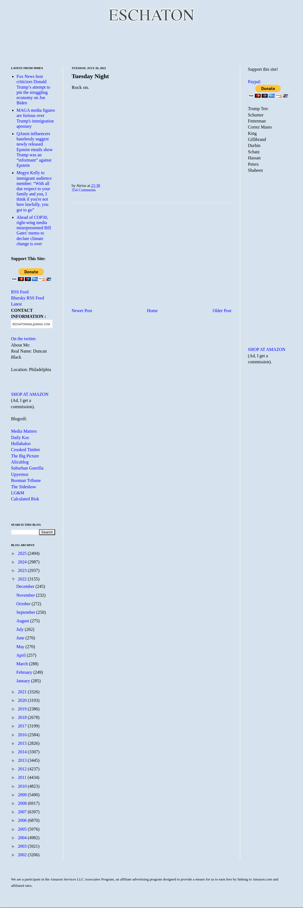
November (26, 595)
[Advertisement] (151, 44)
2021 (23, 691)
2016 (23, 734)
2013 (23, 760)
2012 (23, 769)
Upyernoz (19, 474)
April (21, 655)
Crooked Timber (25, 449)
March (22, 663)
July (20, 629)
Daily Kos (20, 437)
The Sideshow (23, 486)
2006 (23, 820)
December (26, 586)
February (24, 672)
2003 (23, 846)
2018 (23, 717)
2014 (23, 751)
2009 (23, 794)
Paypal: (254, 81)
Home (152, 310)
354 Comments (84, 190)
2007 (23, 811)
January (23, 680)
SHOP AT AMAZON (29, 394)
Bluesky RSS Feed (27, 298)
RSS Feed (20, 292)
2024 (23, 562)
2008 (23, 803)
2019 (23, 709)
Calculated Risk (25, 499)
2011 (23, 777)
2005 (23, 829)
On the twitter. (23, 338)
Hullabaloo (21, 443)
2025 (23, 553)
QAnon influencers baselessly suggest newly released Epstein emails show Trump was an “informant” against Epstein (35, 149)
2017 (23, 726)
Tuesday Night (90, 76)
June (20, 638)
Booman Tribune (26, 480)
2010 (23, 786)
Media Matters (24, 431)
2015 (23, 743)
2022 (23, 579)
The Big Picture (25, 456)
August (23, 620)
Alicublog (20, 462)
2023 (23, 570)
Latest (16, 304)
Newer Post (82, 310)
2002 (23, 854)
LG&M (17, 492)
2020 (23, 700)
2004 (23, 837)
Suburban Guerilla (27, 468)
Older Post (222, 310)
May (20, 646)
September (26, 612)
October (24, 603)
